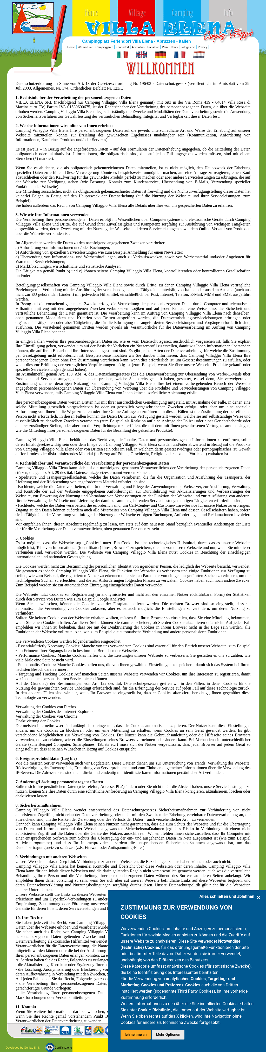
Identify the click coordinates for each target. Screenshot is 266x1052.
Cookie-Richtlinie (154, 1009)
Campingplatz (104, 47)
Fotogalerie (188, 47)
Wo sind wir (85, 47)
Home (71, 47)
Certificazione (63, 1047)
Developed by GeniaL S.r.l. (22, 1047)
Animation (138, 47)
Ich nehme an (136, 1034)
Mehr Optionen (168, 1034)
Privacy (202, 47)
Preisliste (153, 47)
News (174, 47)
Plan (165, 47)
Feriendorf (122, 47)
